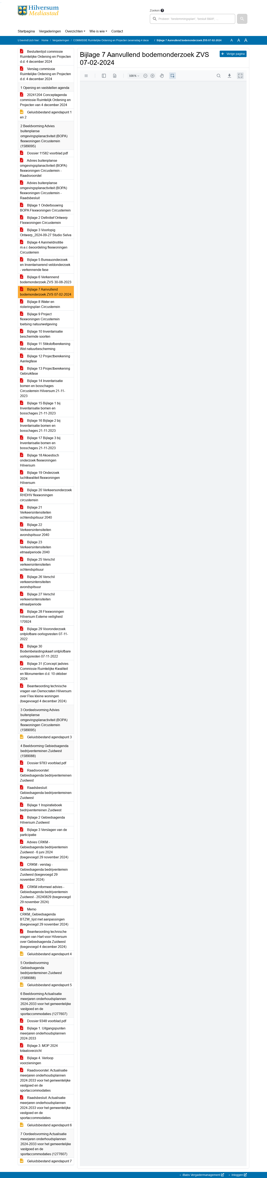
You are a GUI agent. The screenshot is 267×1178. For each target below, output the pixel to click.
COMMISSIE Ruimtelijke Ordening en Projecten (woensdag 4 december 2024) (117, 40)
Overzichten (74, 31)
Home (45, 40)
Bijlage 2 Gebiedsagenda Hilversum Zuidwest (42, 820)
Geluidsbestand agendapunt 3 (46, 737)
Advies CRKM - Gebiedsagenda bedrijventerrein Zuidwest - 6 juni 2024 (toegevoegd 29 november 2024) (44, 849)
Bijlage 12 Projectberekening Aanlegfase (45, 358)
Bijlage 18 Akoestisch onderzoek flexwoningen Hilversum (39, 460)
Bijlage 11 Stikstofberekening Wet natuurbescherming (45, 346)
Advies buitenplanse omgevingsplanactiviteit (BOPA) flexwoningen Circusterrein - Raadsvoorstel (43, 168)
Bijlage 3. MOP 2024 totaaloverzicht (39, 1048)
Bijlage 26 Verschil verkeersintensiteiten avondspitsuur (37, 582)
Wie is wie (97, 31)
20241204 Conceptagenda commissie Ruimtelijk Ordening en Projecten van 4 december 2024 (45, 100)
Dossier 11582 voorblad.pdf (44, 153)
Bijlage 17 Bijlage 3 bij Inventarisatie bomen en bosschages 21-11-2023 (40, 443)
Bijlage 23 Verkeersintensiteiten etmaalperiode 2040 (35, 547)
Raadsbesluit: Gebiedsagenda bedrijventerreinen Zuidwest (46, 793)
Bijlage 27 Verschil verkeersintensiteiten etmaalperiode (37, 599)
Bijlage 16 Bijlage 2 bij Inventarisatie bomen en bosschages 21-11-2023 (40, 425)
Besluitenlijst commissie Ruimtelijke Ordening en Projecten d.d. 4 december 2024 (45, 56)
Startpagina (26, 31)
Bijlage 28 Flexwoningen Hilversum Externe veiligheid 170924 (42, 616)
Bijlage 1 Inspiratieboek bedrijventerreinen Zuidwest (41, 807)
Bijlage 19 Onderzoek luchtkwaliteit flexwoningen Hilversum (40, 478)
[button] (242, 19)
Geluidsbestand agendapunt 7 (46, 1161)
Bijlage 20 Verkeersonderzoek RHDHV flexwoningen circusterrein (46, 495)
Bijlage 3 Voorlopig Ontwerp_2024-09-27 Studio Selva (45, 232)
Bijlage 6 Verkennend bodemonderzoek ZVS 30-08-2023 (45, 279)
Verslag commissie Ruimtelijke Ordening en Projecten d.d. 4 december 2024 (45, 74)
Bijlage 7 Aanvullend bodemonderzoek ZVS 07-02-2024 (45, 292)
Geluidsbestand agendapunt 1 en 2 (46, 114)
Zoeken (155, 10)
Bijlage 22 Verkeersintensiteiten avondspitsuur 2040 (35, 530)
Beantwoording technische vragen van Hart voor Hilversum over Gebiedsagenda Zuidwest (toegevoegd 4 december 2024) (43, 939)
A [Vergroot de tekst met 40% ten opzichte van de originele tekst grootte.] (245, 40)
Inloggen (239, 1175)
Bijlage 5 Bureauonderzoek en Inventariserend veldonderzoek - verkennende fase (45, 265)
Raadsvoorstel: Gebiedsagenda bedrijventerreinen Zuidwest (46, 775)
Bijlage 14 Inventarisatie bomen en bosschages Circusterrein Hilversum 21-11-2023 (42, 388)
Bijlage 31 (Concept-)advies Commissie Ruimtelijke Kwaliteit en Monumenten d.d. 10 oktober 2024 (44, 671)
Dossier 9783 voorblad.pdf (43, 763)
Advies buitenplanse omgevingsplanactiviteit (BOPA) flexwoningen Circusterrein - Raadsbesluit (43, 190)
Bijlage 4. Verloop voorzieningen (36, 1060)
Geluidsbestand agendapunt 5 (46, 985)
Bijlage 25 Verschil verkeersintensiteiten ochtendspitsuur (37, 564)
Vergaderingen (50, 31)
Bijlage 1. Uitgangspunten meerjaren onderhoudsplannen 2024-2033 (43, 1033)
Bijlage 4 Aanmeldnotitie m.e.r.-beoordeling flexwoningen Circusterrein (43, 247)
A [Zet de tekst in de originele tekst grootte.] (231, 40)
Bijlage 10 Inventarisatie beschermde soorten (41, 334)
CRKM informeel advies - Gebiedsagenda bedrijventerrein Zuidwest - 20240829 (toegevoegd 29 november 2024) (45, 894)
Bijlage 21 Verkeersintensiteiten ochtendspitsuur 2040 (36, 512)
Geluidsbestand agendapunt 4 (46, 954)
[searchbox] (192, 19)
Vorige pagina (233, 53)
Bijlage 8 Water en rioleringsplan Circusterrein (40, 304)
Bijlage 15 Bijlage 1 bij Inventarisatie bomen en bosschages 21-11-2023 (40, 408)
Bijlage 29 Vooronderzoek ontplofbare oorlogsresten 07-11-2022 (44, 634)
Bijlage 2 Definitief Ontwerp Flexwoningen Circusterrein (44, 220)
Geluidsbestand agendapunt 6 (46, 1125)
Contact (117, 31)
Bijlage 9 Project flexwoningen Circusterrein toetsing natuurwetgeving (40, 319)
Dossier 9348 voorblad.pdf (43, 1021)
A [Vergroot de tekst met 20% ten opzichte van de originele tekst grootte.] (238, 40)
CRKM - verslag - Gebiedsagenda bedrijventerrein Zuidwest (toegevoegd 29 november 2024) (44, 872)
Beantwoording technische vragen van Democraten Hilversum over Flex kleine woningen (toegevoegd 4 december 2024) (45, 693)
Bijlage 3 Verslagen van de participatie (43, 832)
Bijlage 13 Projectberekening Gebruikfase (45, 371)
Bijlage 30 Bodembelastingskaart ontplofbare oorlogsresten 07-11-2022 (45, 651)
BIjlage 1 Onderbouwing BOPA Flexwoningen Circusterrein (45, 208)
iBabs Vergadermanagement (203, 1175)
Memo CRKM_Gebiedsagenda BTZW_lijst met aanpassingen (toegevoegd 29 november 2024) (44, 917)
